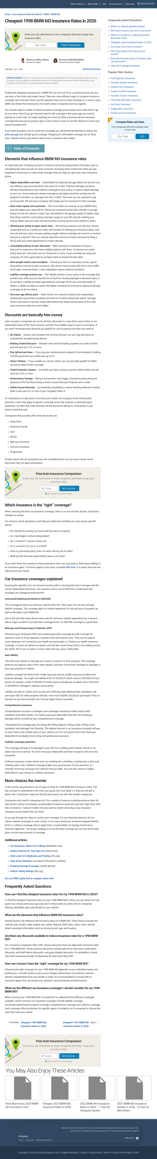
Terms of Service (111, 1152)
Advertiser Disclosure (92, 69)
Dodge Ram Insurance (122, 108)
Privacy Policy (95, 1152)
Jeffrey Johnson (42, 60)
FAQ (104, 4)
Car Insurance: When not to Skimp (28, 846)
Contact (83, 1152)
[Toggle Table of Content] (25, 148)
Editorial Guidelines (15, 78)
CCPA (136, 1152)
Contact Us (29, 1140)
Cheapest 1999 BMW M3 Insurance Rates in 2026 (34, 1024)
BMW (46, 14)
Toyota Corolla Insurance (123, 91)
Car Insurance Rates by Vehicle (27, 14)
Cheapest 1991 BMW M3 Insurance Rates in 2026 (76, 1024)
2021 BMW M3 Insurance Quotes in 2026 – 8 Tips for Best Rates (134, 1094)
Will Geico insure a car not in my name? (131, 30)
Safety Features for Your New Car (27, 851)
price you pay (12, 134)
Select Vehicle (78, 4)
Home (7, 14)
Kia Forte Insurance (121, 104)
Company (23, 1136)
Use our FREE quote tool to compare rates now (29, 878)
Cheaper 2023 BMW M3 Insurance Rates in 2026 (60, 1092)
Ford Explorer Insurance (123, 78)
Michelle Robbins (77, 60)
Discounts (130, 4)
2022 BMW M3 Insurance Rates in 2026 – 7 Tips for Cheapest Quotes (97, 1094)
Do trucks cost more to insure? (126, 46)
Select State (94, 4)
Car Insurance (116, 4)
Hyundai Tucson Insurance (124, 95)
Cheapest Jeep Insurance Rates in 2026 (131, 42)
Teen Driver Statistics (21, 861)
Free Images (126, 1152)
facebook (137, 1138)
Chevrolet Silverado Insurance (126, 100)
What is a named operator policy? (128, 26)
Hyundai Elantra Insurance (124, 82)
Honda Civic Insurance (122, 87)
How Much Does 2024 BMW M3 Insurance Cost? (23, 1092)
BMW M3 (55, 14)
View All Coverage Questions (125, 65)
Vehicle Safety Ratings (22, 871)
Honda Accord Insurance (123, 113)
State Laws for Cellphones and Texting (30, 856)
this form (71, 567)
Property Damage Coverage (24, 866)
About (20, 1140)
